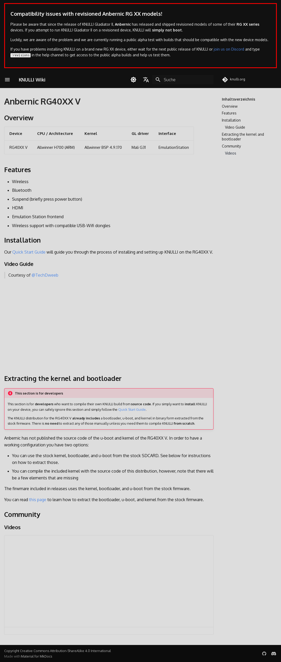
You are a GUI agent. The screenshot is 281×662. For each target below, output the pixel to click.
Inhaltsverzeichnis (238, 99)
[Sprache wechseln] (146, 79)
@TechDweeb (45, 275)
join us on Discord (229, 49)
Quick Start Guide (29, 252)
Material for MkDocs (36, 656)
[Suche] (182, 79)
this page (37, 499)
